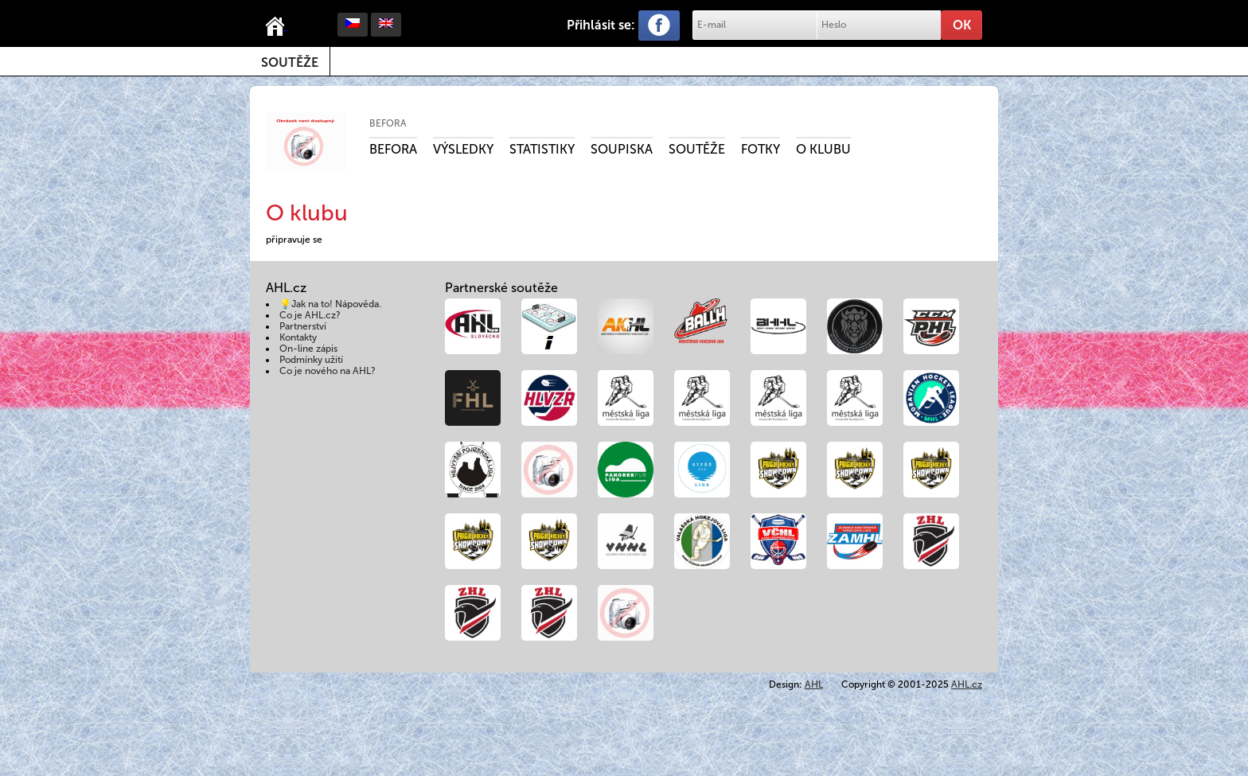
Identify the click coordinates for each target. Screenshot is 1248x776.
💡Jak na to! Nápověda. (330, 304)
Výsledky (463, 149)
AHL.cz (966, 684)
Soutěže (289, 62)
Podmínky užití (311, 359)
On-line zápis (308, 348)
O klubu (823, 149)
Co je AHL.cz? (310, 315)
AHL (814, 684)
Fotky (760, 149)
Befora (388, 123)
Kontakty (298, 337)
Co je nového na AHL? (327, 370)
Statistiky (542, 149)
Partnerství (302, 326)
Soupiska (622, 149)
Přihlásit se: (601, 25)
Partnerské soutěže (501, 287)
